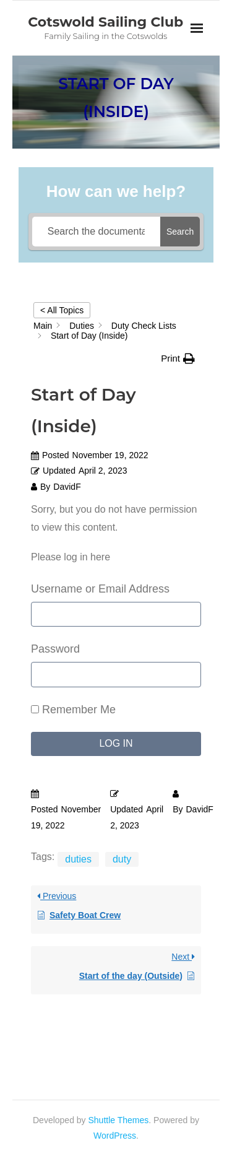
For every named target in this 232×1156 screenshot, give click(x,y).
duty (122, 859)
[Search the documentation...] (96, 231)
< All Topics (62, 310)
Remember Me (73, 709)
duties (78, 859)
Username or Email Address (100, 589)
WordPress (114, 1136)
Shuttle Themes (118, 1120)
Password (55, 649)
